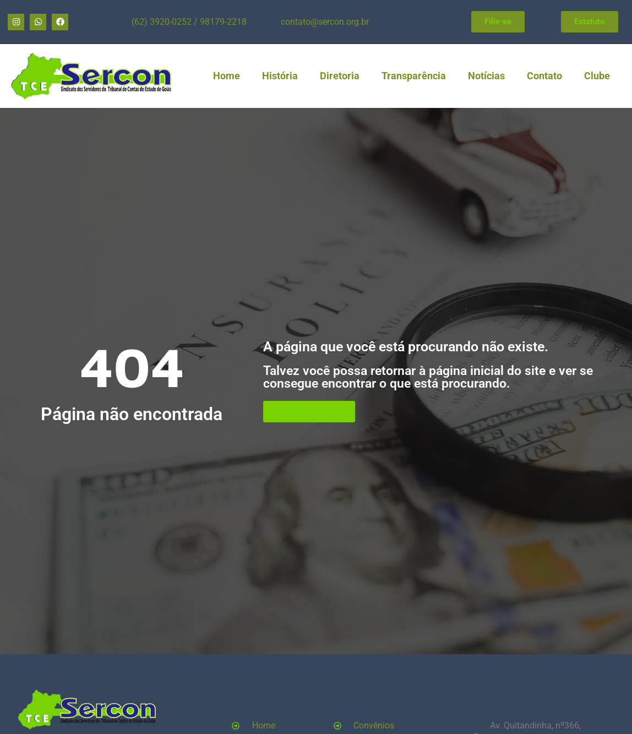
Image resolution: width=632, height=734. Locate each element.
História (280, 75)
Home (226, 75)
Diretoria (339, 75)
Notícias (486, 75)
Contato (544, 75)
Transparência (414, 75)
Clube (597, 75)
